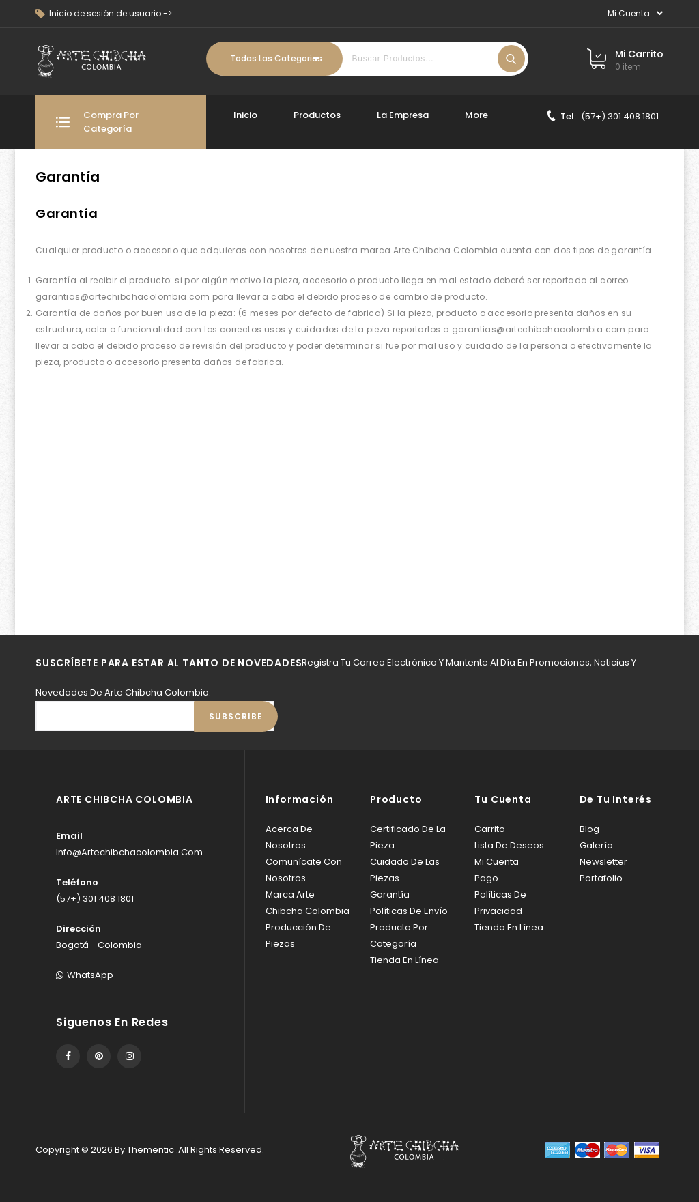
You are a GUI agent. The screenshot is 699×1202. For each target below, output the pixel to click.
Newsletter (603, 861)
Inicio (245, 115)
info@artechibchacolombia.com (129, 852)
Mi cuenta (496, 861)
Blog (589, 828)
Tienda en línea (404, 960)
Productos (317, 115)
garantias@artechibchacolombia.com (122, 296)
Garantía (390, 894)
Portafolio (601, 878)
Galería (596, 845)
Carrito (489, 828)
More (476, 115)
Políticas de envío (409, 910)
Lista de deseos (509, 845)
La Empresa (403, 115)
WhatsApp (84, 975)
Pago (486, 878)
